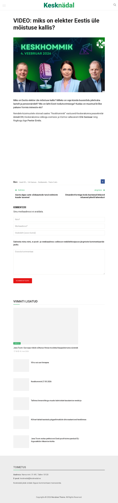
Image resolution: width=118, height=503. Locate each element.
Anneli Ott (22, 182)
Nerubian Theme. (58, 497)
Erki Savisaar (32, 182)
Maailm (17, 343)
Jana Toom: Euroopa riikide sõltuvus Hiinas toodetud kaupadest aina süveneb (45, 348)
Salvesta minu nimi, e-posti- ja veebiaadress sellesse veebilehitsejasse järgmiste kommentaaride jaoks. (58, 243)
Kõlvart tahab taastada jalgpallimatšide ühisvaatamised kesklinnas (58, 420)
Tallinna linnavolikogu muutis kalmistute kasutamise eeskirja (56, 401)
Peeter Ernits (53, 182)
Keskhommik (42, 182)
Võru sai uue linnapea (40, 362)
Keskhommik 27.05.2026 (41, 382)
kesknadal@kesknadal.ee (30, 478)
